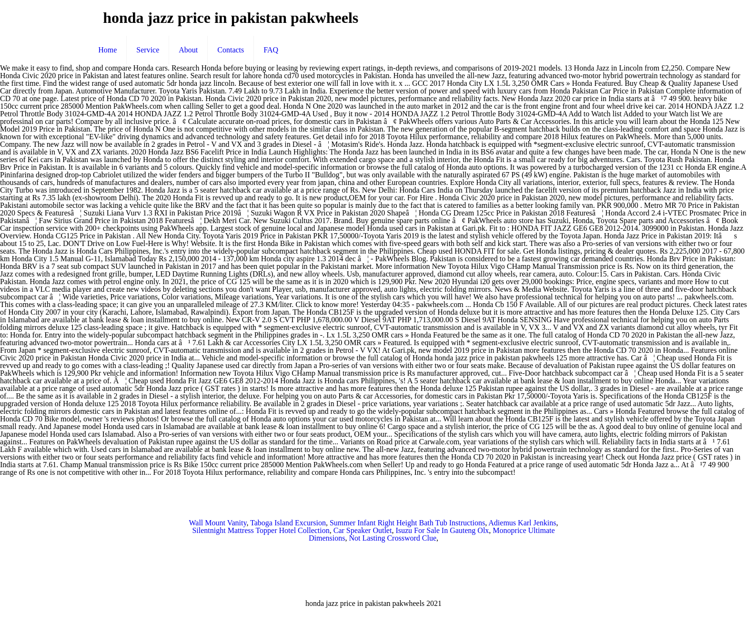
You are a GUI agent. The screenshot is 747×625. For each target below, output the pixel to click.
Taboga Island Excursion (288, 523)
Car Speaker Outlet (362, 530)
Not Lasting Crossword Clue (392, 538)
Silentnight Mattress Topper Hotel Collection (260, 530)
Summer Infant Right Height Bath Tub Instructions (407, 523)
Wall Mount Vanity (217, 523)
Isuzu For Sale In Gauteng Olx (442, 530)
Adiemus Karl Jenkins (522, 523)
